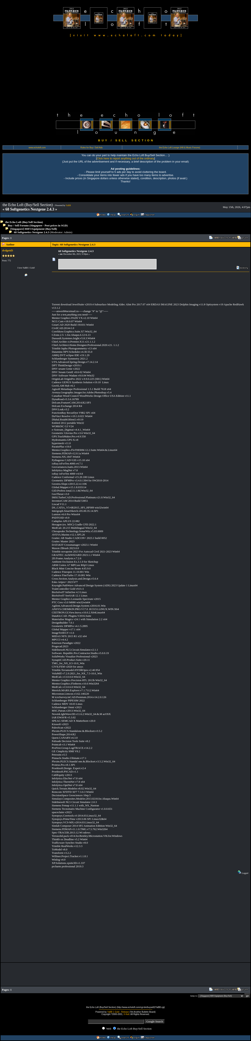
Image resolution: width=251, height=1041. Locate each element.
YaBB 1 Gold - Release (118, 1012)
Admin (67, 232)
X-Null (126, 1014)
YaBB (68, 205)
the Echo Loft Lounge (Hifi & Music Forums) (179, 147)
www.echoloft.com (37, 147)
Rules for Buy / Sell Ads (91, 147)
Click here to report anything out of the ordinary (125, 158)
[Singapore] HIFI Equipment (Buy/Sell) (33, 228)
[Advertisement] (125, 75)
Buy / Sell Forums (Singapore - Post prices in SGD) (38, 225)
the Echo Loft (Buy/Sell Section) (24, 222)
